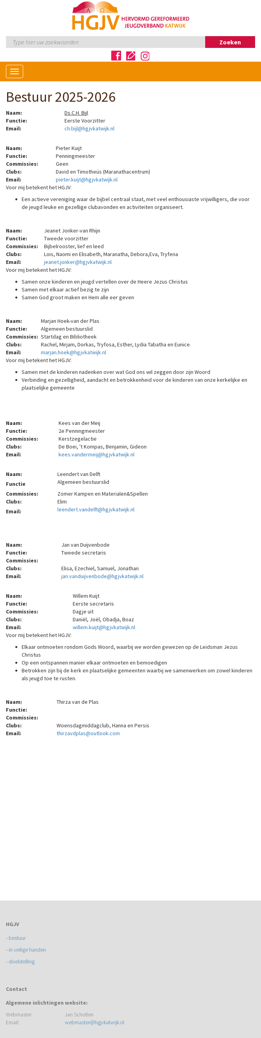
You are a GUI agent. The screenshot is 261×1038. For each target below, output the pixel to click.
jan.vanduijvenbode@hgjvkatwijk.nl (102, 576)
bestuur (17, 937)
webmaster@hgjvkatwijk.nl (94, 1022)
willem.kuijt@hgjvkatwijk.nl (104, 627)
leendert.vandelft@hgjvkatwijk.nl (95, 509)
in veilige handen (27, 949)
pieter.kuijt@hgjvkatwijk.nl (87, 179)
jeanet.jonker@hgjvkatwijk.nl (78, 261)
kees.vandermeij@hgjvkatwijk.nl (96, 454)
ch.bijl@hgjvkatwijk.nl (89, 128)
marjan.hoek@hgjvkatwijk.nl (73, 352)
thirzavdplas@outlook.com (88, 733)
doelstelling (22, 961)
